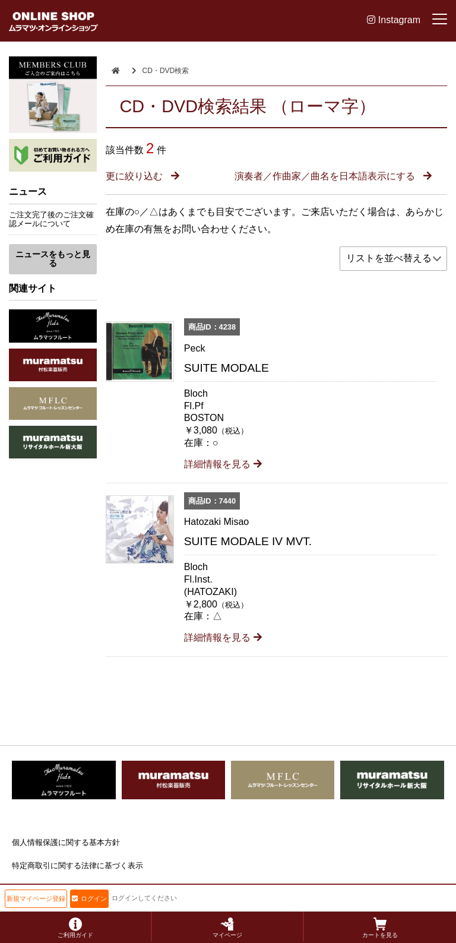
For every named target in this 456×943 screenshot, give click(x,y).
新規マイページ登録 (36, 898)
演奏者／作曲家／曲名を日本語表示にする (333, 176)
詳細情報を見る (223, 464)
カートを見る (380, 927)
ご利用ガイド (75, 927)
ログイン (89, 898)
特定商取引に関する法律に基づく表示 (77, 865)
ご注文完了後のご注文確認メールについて (51, 219)
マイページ (227, 927)
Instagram (393, 20)
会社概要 (27, 888)
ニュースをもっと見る (52, 258)
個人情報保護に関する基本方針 (66, 842)
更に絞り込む (142, 176)
